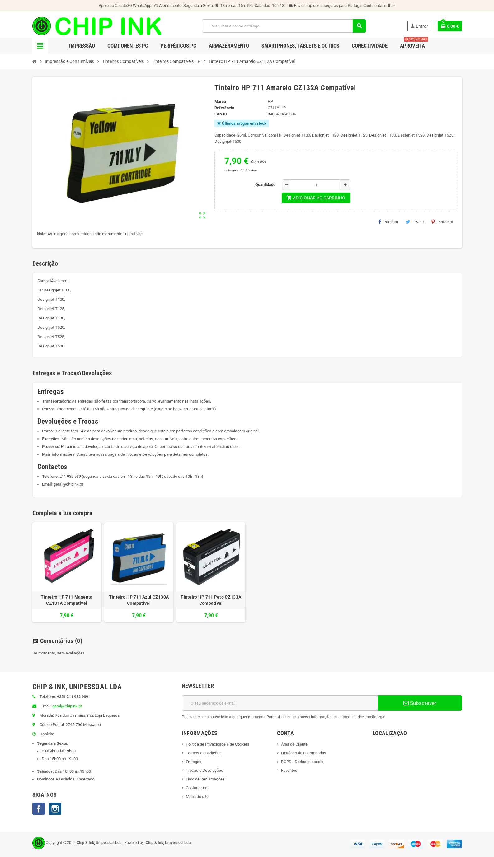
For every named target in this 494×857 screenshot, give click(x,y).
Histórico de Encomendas (303, 753)
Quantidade (265, 184)
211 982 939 (70, 476)
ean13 (220, 114)
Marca (220, 101)
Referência (224, 107)
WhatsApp (142, 5)
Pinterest (442, 221)
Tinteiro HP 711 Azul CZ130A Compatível (139, 600)
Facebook (38, 809)
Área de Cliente (294, 744)
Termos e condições (204, 753)
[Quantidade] (316, 185)
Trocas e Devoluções (144, 454)
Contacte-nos (197, 787)
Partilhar (388, 221)
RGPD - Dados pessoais (302, 761)
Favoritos (289, 770)
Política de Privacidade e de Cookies (217, 744)
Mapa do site (197, 796)
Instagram (55, 809)
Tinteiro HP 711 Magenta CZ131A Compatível (66, 600)
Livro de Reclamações (205, 779)
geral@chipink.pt (68, 484)
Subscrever (419, 703)
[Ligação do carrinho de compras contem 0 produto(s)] (450, 26)
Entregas (193, 761)
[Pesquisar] (284, 26)
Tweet (415, 221)
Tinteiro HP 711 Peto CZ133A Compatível (211, 600)
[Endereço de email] (280, 703)
